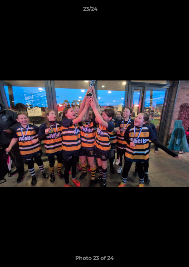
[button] (162, 10)
